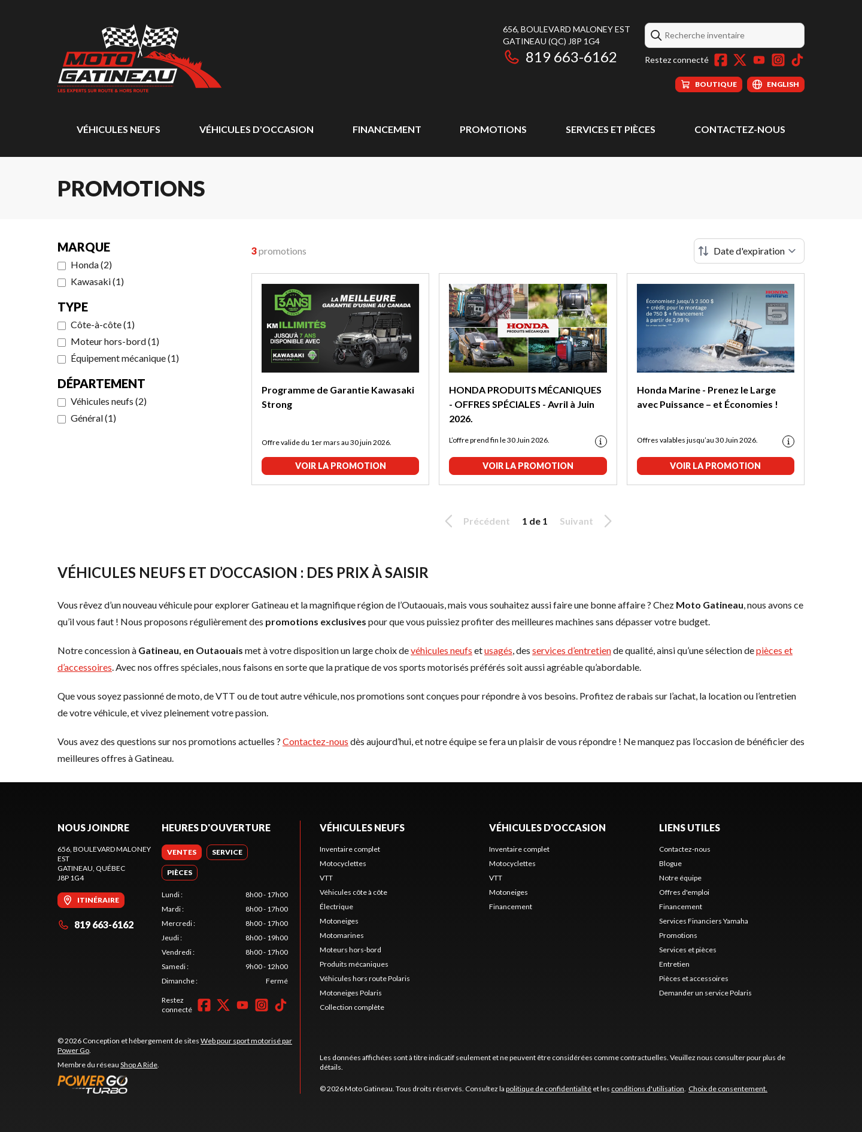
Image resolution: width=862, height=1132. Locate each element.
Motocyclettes (343, 863)
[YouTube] (759, 60)
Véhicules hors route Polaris (365, 978)
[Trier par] (749, 251)
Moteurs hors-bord (350, 949)
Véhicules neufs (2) (109, 401)
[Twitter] (740, 60)
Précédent (475, 521)
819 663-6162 (560, 56)
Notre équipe (680, 877)
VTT (326, 877)
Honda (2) (91, 264)
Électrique (336, 906)
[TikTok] (797, 60)
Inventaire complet (350, 849)
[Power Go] (178, 1084)
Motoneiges (339, 920)
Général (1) (93, 417)
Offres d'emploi (684, 892)
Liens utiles (689, 827)
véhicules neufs (441, 650)
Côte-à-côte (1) (103, 324)
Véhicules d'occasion (256, 129)
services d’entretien (571, 650)
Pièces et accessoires (694, 978)
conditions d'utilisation (647, 1088)
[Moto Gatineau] (139, 57)
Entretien (674, 964)
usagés (498, 650)
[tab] (182, 852)
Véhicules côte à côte (353, 892)
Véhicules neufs (118, 129)
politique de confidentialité (548, 1088)
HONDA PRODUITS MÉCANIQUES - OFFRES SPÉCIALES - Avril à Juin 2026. (525, 404)
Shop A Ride (138, 1064)
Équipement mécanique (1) (125, 358)
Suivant (588, 521)
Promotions (493, 129)
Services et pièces (610, 129)
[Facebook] (721, 60)
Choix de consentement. (727, 1088)
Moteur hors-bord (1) (115, 341)
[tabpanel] (225, 938)
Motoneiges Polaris (351, 992)
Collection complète (352, 1007)
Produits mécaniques (354, 964)
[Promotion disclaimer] (601, 441)
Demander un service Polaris (705, 992)
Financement (387, 129)
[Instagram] (778, 60)
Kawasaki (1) (97, 281)
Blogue (670, 863)
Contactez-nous (739, 129)
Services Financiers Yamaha (703, 920)
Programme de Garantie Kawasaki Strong (338, 397)
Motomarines (342, 935)
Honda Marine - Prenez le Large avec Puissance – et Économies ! (707, 397)
